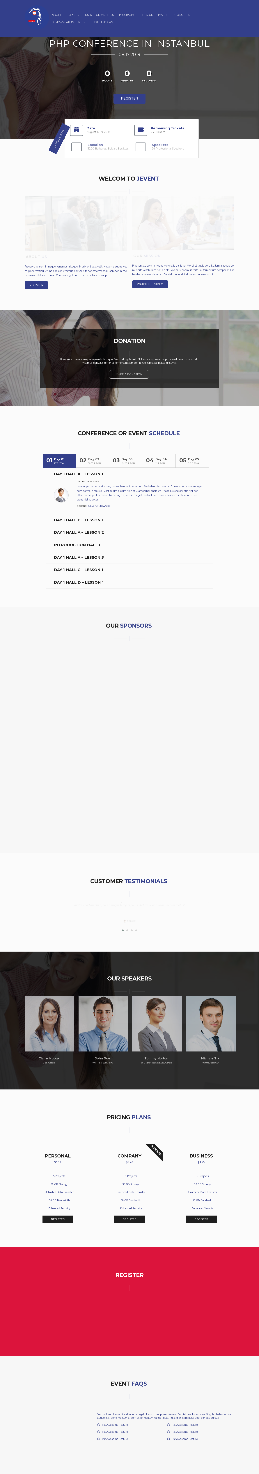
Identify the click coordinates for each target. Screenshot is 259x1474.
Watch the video (150, 284)
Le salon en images (154, 14)
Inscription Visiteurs (99, 14)
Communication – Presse (69, 22)
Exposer (73, 14)
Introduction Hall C (78, 541)
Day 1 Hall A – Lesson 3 (79, 554)
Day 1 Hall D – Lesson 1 (79, 578)
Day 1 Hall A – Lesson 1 (78, 470)
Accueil (57, 14)
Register (129, 98)
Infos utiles (181, 14)
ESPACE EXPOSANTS (103, 22)
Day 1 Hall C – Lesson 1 (78, 566)
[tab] (59, 457)
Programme (127, 14)
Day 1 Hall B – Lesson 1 (78, 516)
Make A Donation (129, 374)
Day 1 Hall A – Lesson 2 (79, 529)
